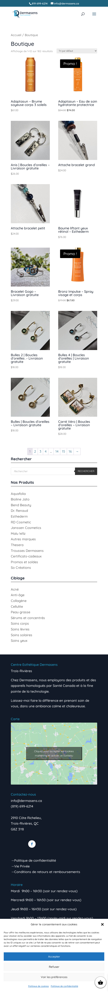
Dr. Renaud (19, 510)
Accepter (54, 956)
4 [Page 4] (45, 451)
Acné (15, 589)
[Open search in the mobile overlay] (54, 471)
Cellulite (17, 606)
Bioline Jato (20, 499)
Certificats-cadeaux (26, 556)
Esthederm (19, 516)
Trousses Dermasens (27, 551)
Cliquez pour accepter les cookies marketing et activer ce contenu (54, 753)
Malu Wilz (18, 533)
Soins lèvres (20, 629)
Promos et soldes (24, 562)
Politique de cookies (38, 986)
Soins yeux (19, 640)
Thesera (17, 545)
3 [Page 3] (40, 451)
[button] (102, 924)
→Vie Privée (20, 866)
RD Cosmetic (21, 522)
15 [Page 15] (63, 451)
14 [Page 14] (56, 451)
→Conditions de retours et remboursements (45, 872)
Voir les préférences (54, 977)
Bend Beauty (21, 505)
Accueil (16, 35)
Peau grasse (20, 612)
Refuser (54, 967)
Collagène (18, 601)
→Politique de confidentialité (33, 860)
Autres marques (23, 539)
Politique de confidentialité (64, 986)
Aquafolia (18, 494)
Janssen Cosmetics (26, 528)
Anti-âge (17, 595)
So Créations (21, 567)
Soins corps (20, 623)
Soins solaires (21, 635)
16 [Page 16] (70, 451)
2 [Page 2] (35, 451)
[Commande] (77, 50)
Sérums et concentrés (28, 618)
